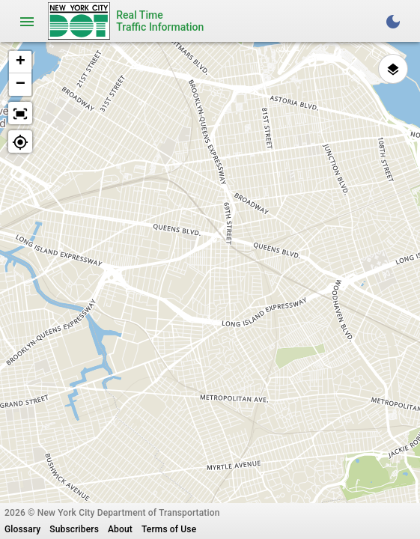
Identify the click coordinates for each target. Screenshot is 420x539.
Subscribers (74, 529)
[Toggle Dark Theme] (393, 21)
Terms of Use (168, 529)
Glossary (22, 529)
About (120, 529)
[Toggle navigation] (27, 21)
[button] (20, 62)
